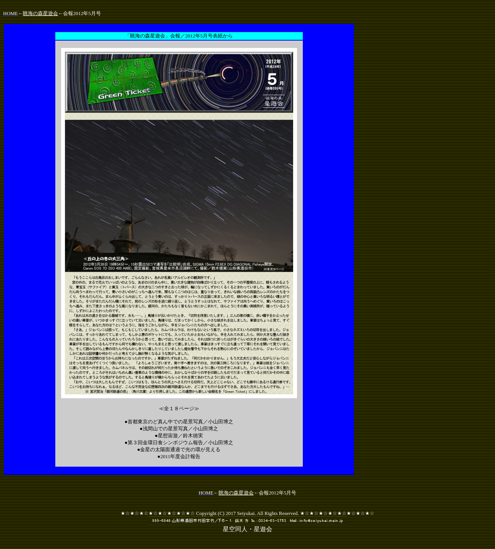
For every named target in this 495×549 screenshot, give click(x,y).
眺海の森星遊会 (40, 13)
